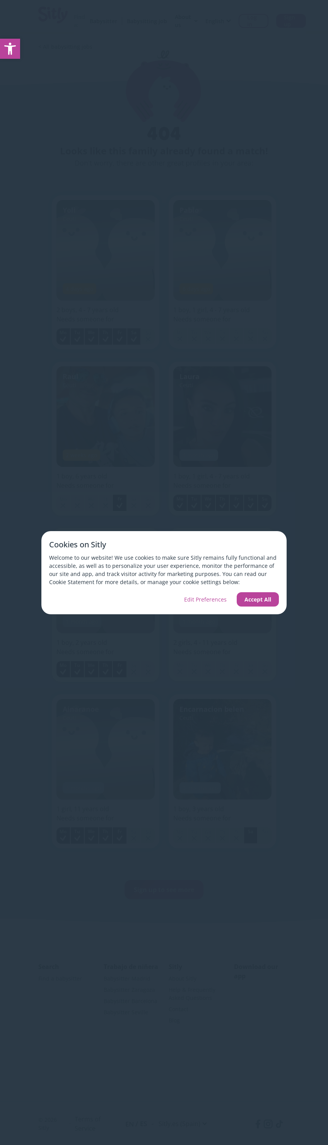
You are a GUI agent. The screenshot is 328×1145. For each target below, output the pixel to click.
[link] (10, 49)
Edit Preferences (205, 599)
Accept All (257, 599)
